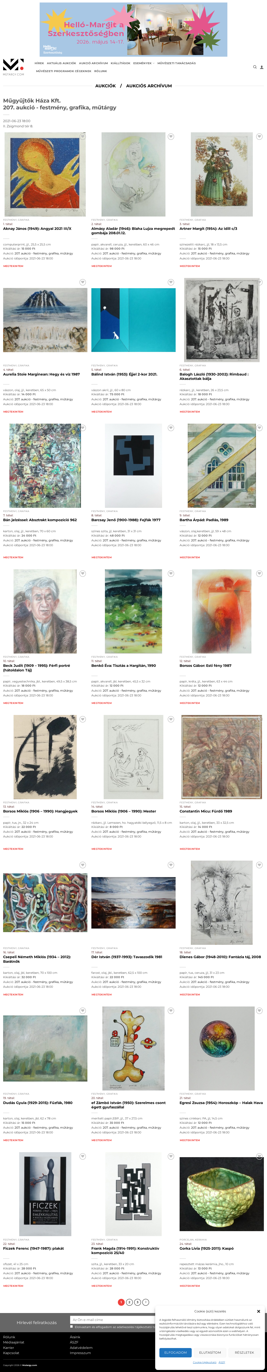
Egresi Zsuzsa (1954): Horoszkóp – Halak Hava (221, 1103)
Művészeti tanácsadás (176, 63)
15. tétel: (185, 807)
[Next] (145, 1302)
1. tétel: (8, 224)
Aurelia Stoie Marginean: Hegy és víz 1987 (41, 374)
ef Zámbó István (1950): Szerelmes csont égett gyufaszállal (128, 1105)
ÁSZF (222, 1362)
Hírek (39, 63)
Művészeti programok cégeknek (63, 71)
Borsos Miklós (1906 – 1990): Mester (123, 811)
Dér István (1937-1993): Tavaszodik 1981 (126, 957)
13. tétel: (9, 807)
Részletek (244, 1352)
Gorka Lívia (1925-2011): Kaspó (207, 1248)
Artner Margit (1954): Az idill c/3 (208, 229)
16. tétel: (9, 952)
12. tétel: (185, 661)
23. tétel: (97, 1244)
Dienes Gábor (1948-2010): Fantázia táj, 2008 (220, 957)
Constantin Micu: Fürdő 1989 (206, 811)
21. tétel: (185, 1098)
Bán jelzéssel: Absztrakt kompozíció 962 (40, 520)
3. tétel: (185, 224)
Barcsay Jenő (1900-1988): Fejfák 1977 (126, 520)
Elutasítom (210, 1352)
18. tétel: (185, 952)
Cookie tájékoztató (205, 1362)
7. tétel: (8, 515)
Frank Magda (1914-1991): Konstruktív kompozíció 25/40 (125, 1250)
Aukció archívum (93, 63)
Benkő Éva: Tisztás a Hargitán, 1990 (123, 665)
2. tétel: (96, 224)
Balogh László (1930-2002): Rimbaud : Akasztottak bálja (214, 376)
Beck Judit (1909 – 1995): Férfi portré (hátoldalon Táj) (36, 667)
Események (144, 63)
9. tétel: (185, 515)
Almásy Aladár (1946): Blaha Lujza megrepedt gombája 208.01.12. (133, 231)
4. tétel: (8, 370)
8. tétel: (96, 515)
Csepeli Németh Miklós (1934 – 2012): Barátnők (37, 959)
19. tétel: (9, 1098)
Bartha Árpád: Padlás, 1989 (204, 520)
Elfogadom (175, 1352)
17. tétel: (97, 952)
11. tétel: (96, 661)
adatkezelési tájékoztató (134, 1327)
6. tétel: (185, 370)
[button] (259, 1311)
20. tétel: (97, 1098)
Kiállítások (120, 63)
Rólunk (100, 71)
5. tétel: (96, 370)
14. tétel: (97, 807)
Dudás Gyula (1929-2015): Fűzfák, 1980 (38, 1103)
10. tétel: (9, 661)
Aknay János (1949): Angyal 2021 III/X (37, 229)
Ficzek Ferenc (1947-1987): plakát (33, 1248)
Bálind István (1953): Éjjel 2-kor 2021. (124, 374)
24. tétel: (186, 1244)
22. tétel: (9, 1244)
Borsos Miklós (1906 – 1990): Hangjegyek (40, 811)
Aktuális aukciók (61, 63)
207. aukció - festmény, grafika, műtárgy (44, 253)
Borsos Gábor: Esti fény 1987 (206, 665)
